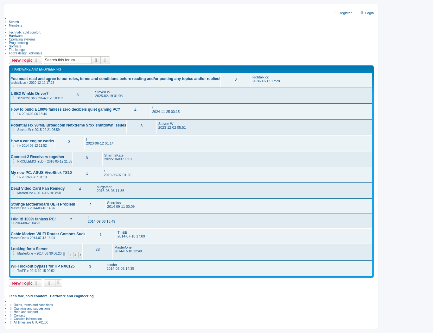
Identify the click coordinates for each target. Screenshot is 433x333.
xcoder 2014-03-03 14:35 (120, 266)
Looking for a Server (29, 249)
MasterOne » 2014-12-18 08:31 (39, 193)
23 (97, 249)
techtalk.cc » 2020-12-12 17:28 (32, 82)
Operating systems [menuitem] (22, 39)
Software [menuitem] (15, 46)
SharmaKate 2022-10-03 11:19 (118, 157)
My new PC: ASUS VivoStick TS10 (41, 172)
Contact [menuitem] (17, 315)
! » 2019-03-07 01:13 (32, 177)
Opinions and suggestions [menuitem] (29, 308)
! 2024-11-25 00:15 (166, 110)
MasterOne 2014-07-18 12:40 (128, 249)
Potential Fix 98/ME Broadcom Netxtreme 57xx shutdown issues (68, 125)
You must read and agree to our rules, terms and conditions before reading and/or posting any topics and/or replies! (115, 79)
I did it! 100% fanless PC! (33, 219)
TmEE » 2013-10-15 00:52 (36, 271)
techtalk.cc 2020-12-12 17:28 (266, 79)
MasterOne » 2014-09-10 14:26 (33, 208)
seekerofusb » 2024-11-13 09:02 (40, 98)
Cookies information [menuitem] (25, 319)
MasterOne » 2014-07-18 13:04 (33, 238)
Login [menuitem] (367, 13)
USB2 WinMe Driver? (29, 93)
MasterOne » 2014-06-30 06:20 (39, 253)
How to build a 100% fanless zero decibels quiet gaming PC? (65, 109)
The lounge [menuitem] (17, 50)
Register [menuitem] (342, 13)
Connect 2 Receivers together (37, 157)
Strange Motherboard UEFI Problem (43, 204)
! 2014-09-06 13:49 (101, 219)
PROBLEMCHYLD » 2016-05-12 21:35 (44, 161)
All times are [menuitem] (28, 322)
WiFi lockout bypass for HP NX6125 (43, 266)
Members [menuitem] (15, 25)
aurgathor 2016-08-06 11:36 (110, 189)
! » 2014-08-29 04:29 (25, 223)
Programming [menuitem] (18, 43)
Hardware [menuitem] (15, 36)
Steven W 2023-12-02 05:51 (172, 125)
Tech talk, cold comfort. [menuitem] (25, 32)
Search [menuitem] (14, 22)
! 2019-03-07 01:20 (117, 173)
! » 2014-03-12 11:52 (32, 145)
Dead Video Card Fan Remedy (38, 188)
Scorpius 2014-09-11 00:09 (121, 204)
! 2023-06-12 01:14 (100, 141)
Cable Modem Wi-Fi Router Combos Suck (48, 234)
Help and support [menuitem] (23, 312)
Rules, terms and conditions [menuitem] (31, 305)
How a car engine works (32, 141)
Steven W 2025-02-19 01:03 (109, 94)
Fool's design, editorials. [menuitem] (26, 53)
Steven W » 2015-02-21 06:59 (38, 130)
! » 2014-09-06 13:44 (32, 114)
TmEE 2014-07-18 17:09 (131, 234)
